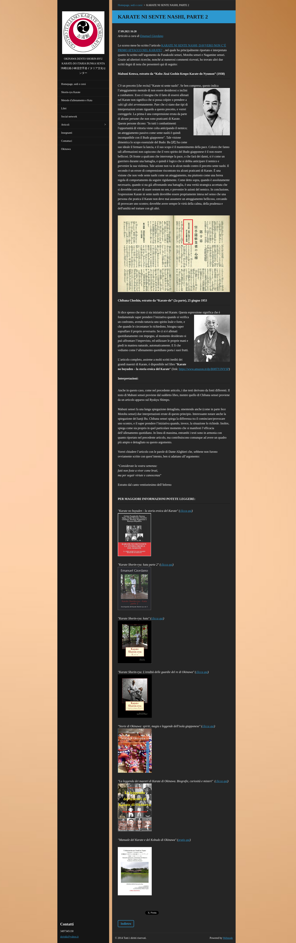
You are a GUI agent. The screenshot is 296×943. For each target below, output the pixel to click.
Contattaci (66, 141)
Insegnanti (66, 132)
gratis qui (184, 839)
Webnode (228, 938)
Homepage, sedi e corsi (73, 84)
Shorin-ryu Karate (70, 92)
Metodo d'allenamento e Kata (76, 100)
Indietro (126, 923)
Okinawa (66, 149)
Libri (63, 108)
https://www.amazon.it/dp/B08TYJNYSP (204, 369)
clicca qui (186, 510)
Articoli (65, 124)
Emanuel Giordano (151, 36)
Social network (69, 116)
